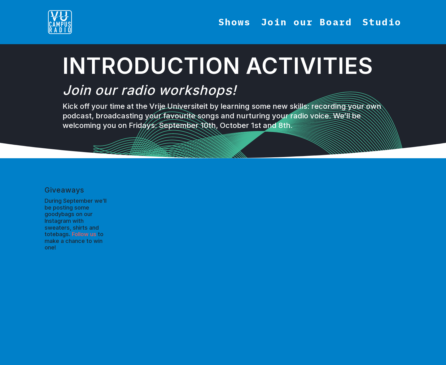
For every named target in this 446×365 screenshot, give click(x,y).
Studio (381, 24)
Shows (234, 24)
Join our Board (306, 24)
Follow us (84, 234)
